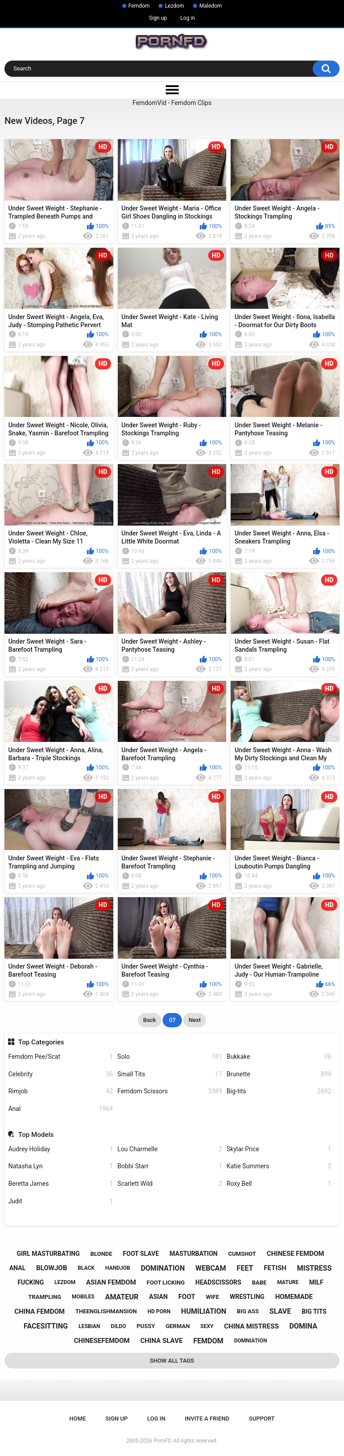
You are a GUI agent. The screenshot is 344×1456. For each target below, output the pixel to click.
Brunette (279, 1074)
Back (149, 1020)
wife (212, 1297)
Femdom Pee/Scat (60, 1057)
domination (163, 1268)
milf (316, 1282)
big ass (248, 1311)
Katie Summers (279, 1166)
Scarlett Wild (169, 1184)
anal (17, 1268)
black (86, 1268)
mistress (314, 1268)
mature (288, 1282)
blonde (101, 1253)
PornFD (163, 1441)
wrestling (247, 1296)
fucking (30, 1282)
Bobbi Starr (169, 1166)
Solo (169, 1057)
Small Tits (169, 1074)
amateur (121, 1297)
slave (280, 1311)
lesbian (89, 1326)
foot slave (141, 1253)
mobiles (83, 1297)
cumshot (242, 1253)
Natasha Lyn (60, 1166)
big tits (313, 1311)
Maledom (210, 6)
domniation (250, 1341)
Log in (188, 18)
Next (195, 1020)
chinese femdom (295, 1254)
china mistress (251, 1326)
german (178, 1326)
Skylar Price (279, 1149)
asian (158, 1296)
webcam (210, 1268)
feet (244, 1268)
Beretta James (60, 1184)
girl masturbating (48, 1253)
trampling (44, 1297)
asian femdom (111, 1282)
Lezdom (174, 6)
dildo (118, 1326)
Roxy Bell (279, 1184)
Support (262, 1418)
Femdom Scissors (169, 1091)
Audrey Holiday (60, 1149)
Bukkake (279, 1057)
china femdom (39, 1311)
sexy (206, 1326)
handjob (117, 1268)
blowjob (51, 1268)
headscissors (218, 1282)
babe (259, 1282)
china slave (161, 1341)
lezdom (64, 1282)
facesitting (46, 1326)
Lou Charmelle (169, 1149)
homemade (294, 1297)
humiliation (203, 1311)
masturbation (194, 1253)
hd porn (158, 1311)
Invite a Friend (207, 1418)
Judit (60, 1201)
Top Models (36, 1135)
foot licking (165, 1282)
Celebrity (60, 1074)
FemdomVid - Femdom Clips (172, 102)
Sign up (158, 18)
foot (186, 1297)
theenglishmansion (106, 1311)
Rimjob (60, 1091)
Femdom (139, 6)
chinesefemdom (102, 1341)
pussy (146, 1326)
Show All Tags (172, 1360)
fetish (275, 1268)
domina (303, 1326)
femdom (208, 1341)
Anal (60, 1109)
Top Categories (41, 1042)
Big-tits (279, 1091)
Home (77, 1418)
